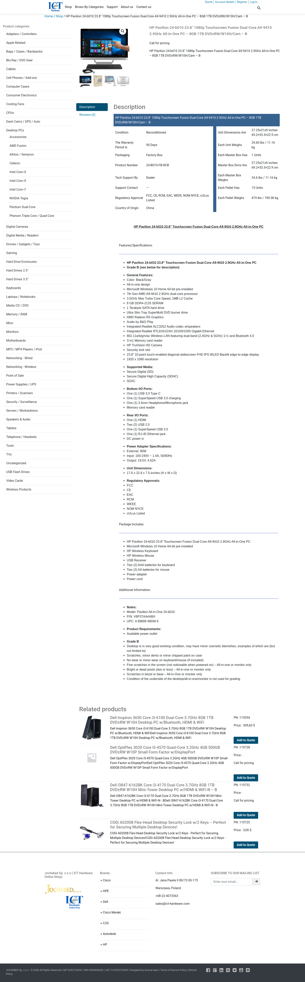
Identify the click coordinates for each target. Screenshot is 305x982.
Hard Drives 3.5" (17, 279)
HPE (106, 891)
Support (112, 7)
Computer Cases (17, 86)
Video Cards (14, 481)
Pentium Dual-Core (22, 207)
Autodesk (109, 934)
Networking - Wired (19, 358)
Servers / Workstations (22, 410)
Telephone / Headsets (21, 437)
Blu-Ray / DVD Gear (19, 60)
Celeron (15, 163)
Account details (224, 2)
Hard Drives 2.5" (17, 270)
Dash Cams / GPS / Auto (23, 121)
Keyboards (13, 288)
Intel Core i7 (18, 189)
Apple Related (15, 43)
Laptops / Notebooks (20, 297)
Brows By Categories (89, 7)
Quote (208, 2)
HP (105, 944)
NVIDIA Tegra (19, 198)
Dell (105, 902)
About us (127, 7)
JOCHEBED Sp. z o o (17, 970)
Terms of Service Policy (173, 970)
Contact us (143, 7)
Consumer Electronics (21, 95)
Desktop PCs (15, 130)
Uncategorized (16, 463)
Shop (68, 7)
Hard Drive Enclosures (21, 262)
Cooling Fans (15, 104)
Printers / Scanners (19, 393)
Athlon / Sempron (22, 154)
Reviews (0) (87, 115)
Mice (9, 323)
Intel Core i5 (18, 181)
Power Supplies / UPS (21, 384)
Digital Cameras (17, 227)
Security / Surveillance (21, 402)
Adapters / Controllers (21, 34)
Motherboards (16, 340)
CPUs (10, 113)
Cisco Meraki (112, 912)
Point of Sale (15, 375)
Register (242, 2)
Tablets (11, 428)
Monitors (12, 332)
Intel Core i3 (18, 172)
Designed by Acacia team (144, 970)
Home (49, 16)
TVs (9, 454)
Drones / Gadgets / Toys (23, 244)
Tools (10, 445)
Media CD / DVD (17, 305)
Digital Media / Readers (22, 235)
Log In (253, 2)
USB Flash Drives (18, 472)
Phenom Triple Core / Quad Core (32, 216)
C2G (106, 923)
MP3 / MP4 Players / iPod (24, 349)
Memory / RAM (16, 314)
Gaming (11, 253)
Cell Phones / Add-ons (21, 78)
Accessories (18, 137)
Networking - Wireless (21, 367)
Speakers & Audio (18, 419)
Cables (11, 69)
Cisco (107, 880)
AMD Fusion (18, 146)
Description (87, 107)
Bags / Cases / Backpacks (24, 51)
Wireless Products (18, 489)
